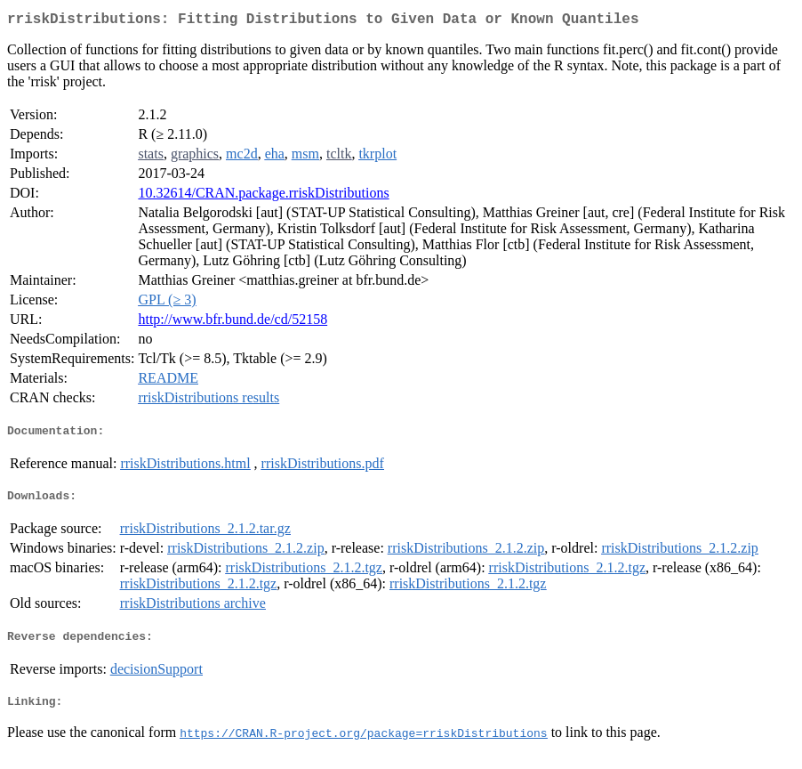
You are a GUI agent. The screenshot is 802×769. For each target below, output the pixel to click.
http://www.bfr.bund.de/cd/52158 (232, 322)
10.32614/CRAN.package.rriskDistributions (263, 196)
